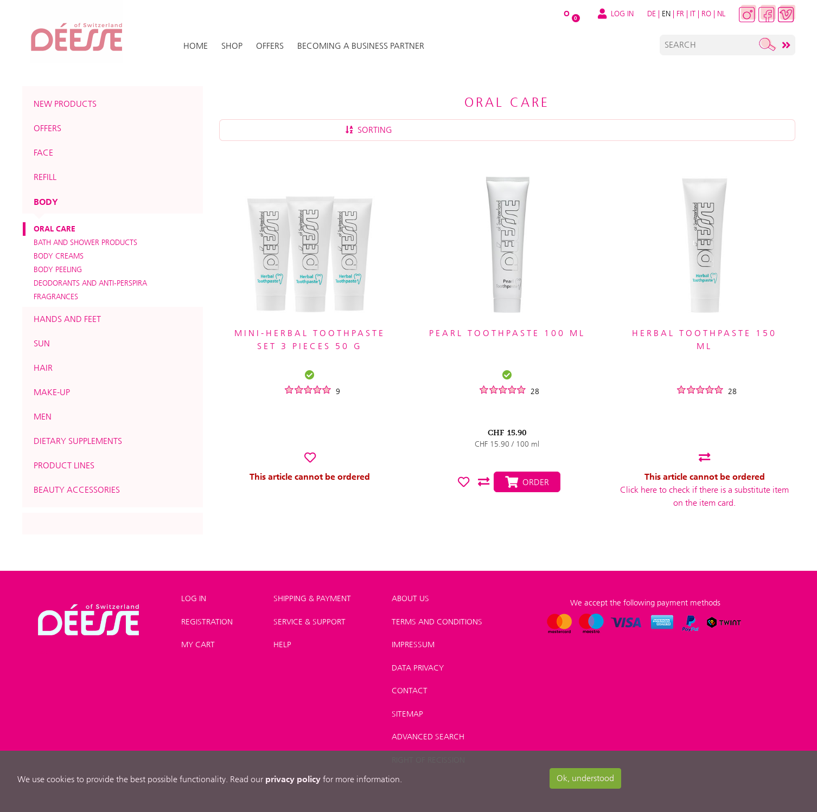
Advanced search (428, 737)
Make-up (52, 392)
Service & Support (309, 622)
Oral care (54, 229)
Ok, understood (585, 778)
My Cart (198, 644)
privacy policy (293, 779)
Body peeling (58, 269)
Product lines (64, 465)
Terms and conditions (437, 622)
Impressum (413, 644)
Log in (193, 598)
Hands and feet (67, 319)
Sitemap (407, 714)
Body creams (59, 256)
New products (65, 104)
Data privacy (418, 668)
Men (43, 416)
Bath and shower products (85, 242)
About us (410, 598)
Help (282, 644)
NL (721, 13)
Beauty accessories (77, 490)
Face (43, 152)
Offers (47, 128)
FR (680, 13)
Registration (207, 622)
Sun (42, 343)
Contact (409, 690)
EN (666, 13)
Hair (43, 368)
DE (651, 13)
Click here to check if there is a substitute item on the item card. (704, 496)
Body (46, 201)
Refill (45, 177)
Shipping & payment (312, 598)
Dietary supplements (78, 441)
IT (692, 13)
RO (706, 13)
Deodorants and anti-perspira (90, 283)
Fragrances (56, 296)
